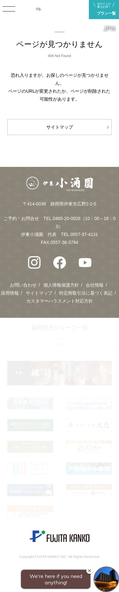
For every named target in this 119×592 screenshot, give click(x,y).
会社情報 (94, 285)
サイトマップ (59, 127)
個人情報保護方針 (61, 285)
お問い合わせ (23, 285)
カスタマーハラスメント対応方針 (59, 300)
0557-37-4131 (84, 234)
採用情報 (10, 293)
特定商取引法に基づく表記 (85, 293)
